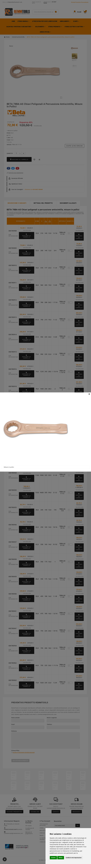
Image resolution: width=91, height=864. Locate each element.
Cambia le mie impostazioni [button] (73, 857)
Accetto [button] (53, 857)
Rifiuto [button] (61, 857)
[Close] (89, 394)
